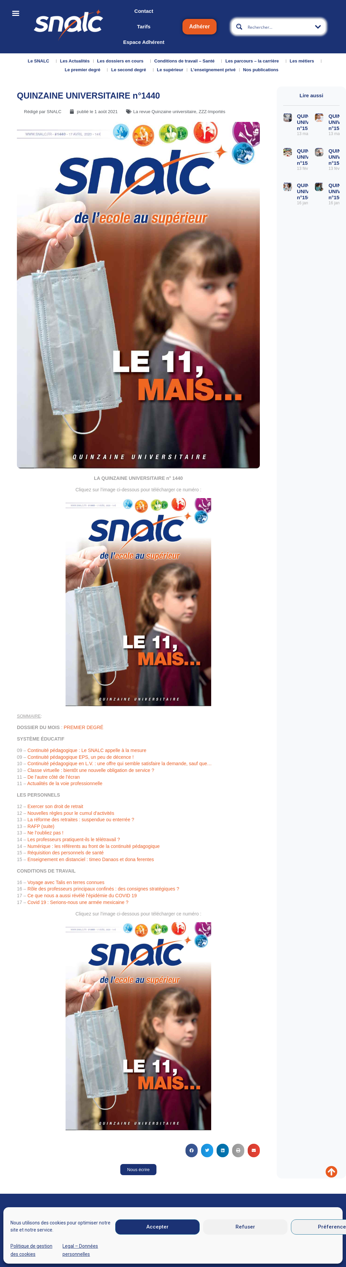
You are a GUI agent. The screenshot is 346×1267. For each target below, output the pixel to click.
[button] (192, 1150)
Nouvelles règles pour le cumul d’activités (70, 813)
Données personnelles (272, 1244)
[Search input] (279, 27)
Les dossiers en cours (122, 61)
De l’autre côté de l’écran (53, 777)
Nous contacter (67, 1243)
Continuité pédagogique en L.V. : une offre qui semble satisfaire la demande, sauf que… (119, 763)
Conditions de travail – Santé (186, 61)
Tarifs (144, 26)
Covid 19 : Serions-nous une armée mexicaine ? (77, 902)
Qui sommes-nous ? (27, 1245)
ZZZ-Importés (212, 111)
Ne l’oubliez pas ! (45, 832)
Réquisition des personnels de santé (65, 852)
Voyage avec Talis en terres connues (65, 882)
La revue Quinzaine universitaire (164, 111)
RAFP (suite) (40, 826)
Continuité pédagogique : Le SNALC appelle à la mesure (86, 750)
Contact (143, 11)
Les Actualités (75, 60)
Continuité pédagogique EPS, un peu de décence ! (80, 757)
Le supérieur (170, 69)
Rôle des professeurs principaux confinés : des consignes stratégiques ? (103, 888)
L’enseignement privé (213, 69)
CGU (231, 1244)
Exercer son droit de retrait (55, 806)
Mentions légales (197, 1244)
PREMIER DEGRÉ (83, 727)
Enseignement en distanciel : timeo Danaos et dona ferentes (90, 859)
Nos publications (262, 70)
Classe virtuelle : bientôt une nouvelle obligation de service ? (90, 770)
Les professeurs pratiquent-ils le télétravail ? (73, 839)
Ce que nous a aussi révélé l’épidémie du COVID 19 (82, 895)
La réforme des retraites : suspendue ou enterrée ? (80, 819)
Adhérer (199, 26)
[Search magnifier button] (239, 26)
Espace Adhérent (143, 42)
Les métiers (303, 61)
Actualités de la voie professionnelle (64, 783)
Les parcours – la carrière (253, 61)
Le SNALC (40, 61)
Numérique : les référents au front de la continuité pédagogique (93, 846)
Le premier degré (84, 70)
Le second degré (130, 70)
